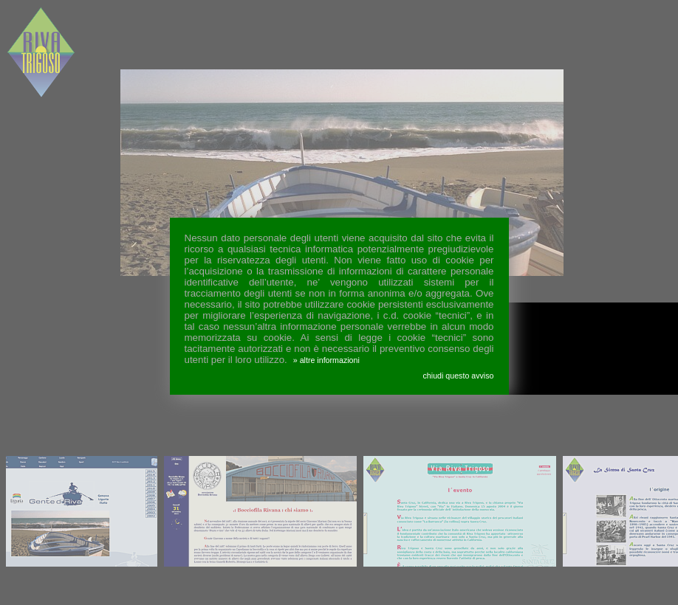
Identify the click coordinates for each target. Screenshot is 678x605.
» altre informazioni (326, 360)
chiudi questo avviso (458, 375)
